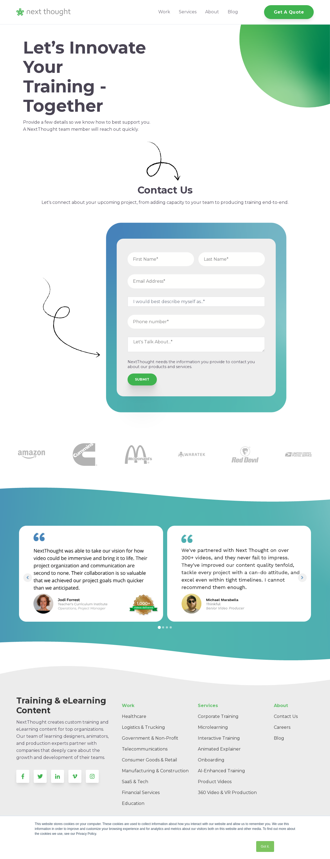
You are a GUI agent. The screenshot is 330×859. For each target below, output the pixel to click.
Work (164, 11)
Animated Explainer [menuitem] (219, 749)
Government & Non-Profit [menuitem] (150, 738)
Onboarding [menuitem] (211, 759)
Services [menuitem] (208, 705)
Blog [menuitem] (279, 738)
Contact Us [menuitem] (286, 716)
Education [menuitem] (133, 803)
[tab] (159, 627)
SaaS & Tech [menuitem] (135, 781)
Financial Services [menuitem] (141, 792)
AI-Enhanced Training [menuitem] (221, 770)
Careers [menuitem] (282, 727)
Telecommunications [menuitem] (144, 749)
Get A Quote (289, 12)
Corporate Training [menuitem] (218, 716)
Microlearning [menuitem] (213, 727)
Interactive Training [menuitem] (219, 738)
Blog (233, 11)
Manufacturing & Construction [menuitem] (155, 770)
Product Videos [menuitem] (214, 781)
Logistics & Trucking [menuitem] (143, 727)
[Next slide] (302, 577)
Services (187, 11)
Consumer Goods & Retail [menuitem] (149, 759)
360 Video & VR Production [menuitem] (227, 792)
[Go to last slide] (27, 577)
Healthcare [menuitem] (134, 716)
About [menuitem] (281, 705)
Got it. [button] (265, 846)
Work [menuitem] (128, 705)
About (212, 11)
